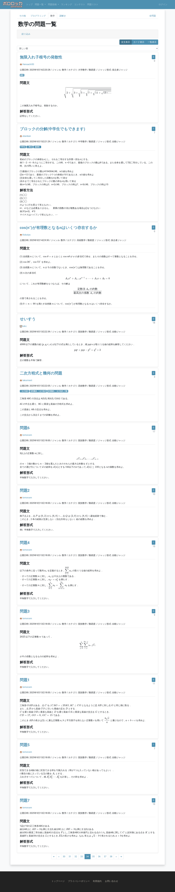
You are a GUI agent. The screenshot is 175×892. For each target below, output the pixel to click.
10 (154, 494)
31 (70, 856)
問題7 (25, 800)
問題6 (25, 428)
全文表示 (125, 42)
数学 (52, 15)
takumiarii (27, 380)
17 (154, 431)
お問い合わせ (111, 881)
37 (105, 856)
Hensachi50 (28, 64)
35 (93, 856)
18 (154, 322)
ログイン (163, 4)
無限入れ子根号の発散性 (41, 57)
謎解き (62, 15)
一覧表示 (152, 42)
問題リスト (92, 4)
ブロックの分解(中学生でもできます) (52, 129)
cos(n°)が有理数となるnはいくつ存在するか (58, 227)
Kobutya (26, 234)
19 (154, 804)
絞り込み (26, 34)
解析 (22, 75)
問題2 (25, 490)
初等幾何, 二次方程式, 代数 (57, 391)
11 (154, 683)
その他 (22, 15)
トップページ (58, 881)
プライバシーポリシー (79, 881)
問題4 (25, 542)
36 (99, 856)
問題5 (25, 745)
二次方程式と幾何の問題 (41, 373)
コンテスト (79, 4)
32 (76, 856)
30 (64, 856)
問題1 (25, 680)
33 (81, 856)
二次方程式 (24, 391)
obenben (26, 136)
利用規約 (97, 881)
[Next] (116, 856)
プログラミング (38, 15)
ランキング (66, 4)
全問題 (152, 15)
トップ (29, 4)
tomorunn (27, 435)
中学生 (22, 147)
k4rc (24, 326)
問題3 (25, 611)
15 (154, 546)
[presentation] (87, 93)
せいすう (28, 319)
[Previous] (59, 856)
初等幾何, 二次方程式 (38, 391)
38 (111, 856)
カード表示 (138, 42)
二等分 (29, 147)
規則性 (38, 147)
